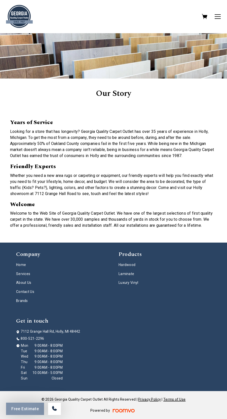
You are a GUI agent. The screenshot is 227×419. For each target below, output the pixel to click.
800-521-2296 (32, 338)
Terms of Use (174, 399)
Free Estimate (25, 408)
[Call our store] (54, 409)
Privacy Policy (149, 399)
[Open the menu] (217, 16)
